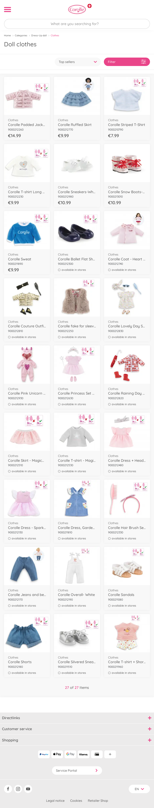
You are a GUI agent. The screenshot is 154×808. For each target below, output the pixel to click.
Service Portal (77, 770)
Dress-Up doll (39, 35)
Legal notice (55, 801)
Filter (127, 61)
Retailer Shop (98, 801)
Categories (21, 35)
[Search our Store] (77, 24)
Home (7, 35)
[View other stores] (89, 6)
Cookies (76, 801)
